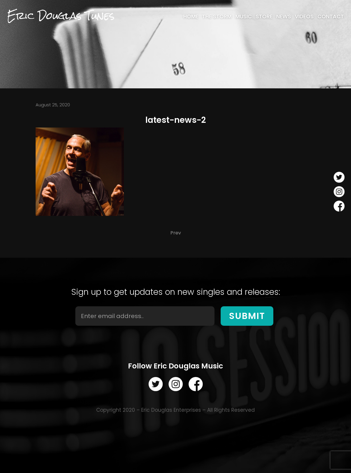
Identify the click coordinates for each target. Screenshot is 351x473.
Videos (304, 16)
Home (190, 16)
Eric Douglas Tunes (60, 16)
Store (264, 16)
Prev (175, 232)
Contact (330, 16)
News (283, 16)
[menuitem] (190, 16)
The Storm (217, 16)
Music (243, 16)
